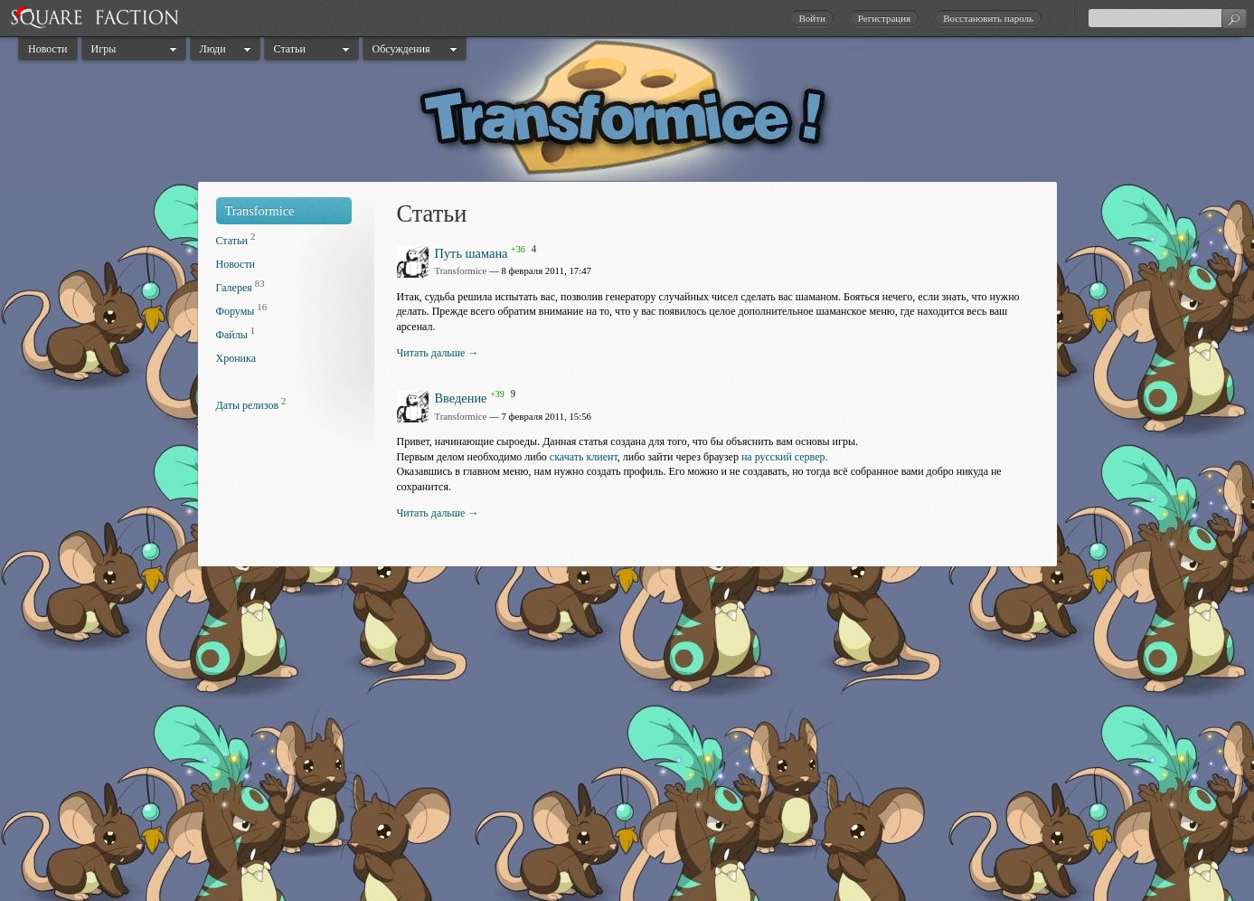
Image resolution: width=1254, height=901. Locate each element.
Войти (811, 18)
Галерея (234, 287)
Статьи (290, 49)
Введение (461, 398)
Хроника (236, 358)
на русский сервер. (784, 456)
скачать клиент (584, 456)
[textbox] (1167, 18)
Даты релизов (247, 405)
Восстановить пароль (988, 18)
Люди (213, 49)
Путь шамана (471, 252)
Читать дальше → (438, 352)
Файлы (232, 334)
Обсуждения (401, 49)
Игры (104, 49)
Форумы (235, 311)
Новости (48, 49)
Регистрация (884, 18)
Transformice (260, 211)
